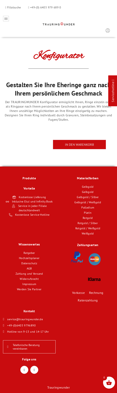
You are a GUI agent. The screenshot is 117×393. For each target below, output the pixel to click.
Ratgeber (29, 253)
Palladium (87, 207)
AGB (29, 268)
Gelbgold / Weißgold (87, 202)
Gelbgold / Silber (88, 197)
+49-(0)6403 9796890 (21, 325)
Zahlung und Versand (29, 273)
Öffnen (6, 18)
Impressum (29, 284)
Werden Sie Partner (29, 289)
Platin (87, 212)
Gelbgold (88, 187)
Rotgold (88, 218)
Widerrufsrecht (29, 279)
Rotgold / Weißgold (87, 228)
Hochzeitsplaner (29, 258)
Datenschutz (29, 263)
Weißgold (88, 233)
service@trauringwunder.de (25, 319)
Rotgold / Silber (88, 223)
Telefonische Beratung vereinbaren (23, 346)
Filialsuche (13, 7)
